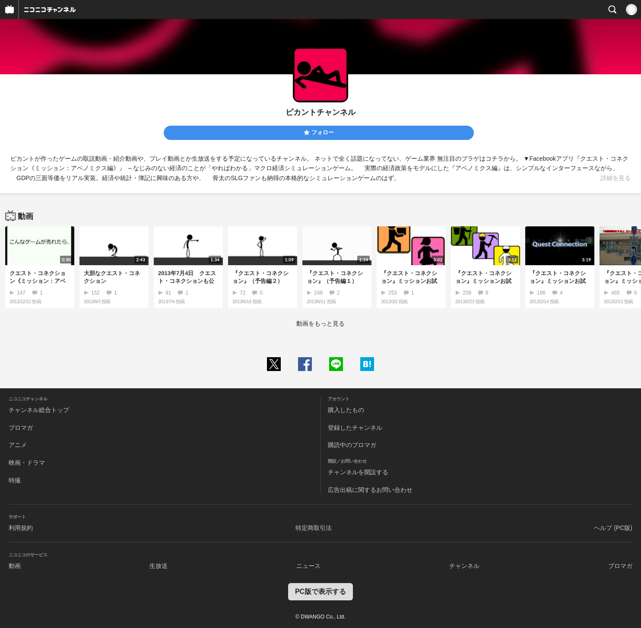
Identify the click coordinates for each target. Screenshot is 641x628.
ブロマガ (21, 427)
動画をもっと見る (320, 323)
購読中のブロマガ (352, 444)
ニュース (308, 565)
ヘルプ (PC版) (613, 527)
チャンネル (464, 565)
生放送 (158, 565)
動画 (15, 565)
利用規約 (21, 527)
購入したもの (346, 409)
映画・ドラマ (27, 462)
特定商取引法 (313, 527)
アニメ (18, 444)
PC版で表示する (320, 591)
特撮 (15, 480)
